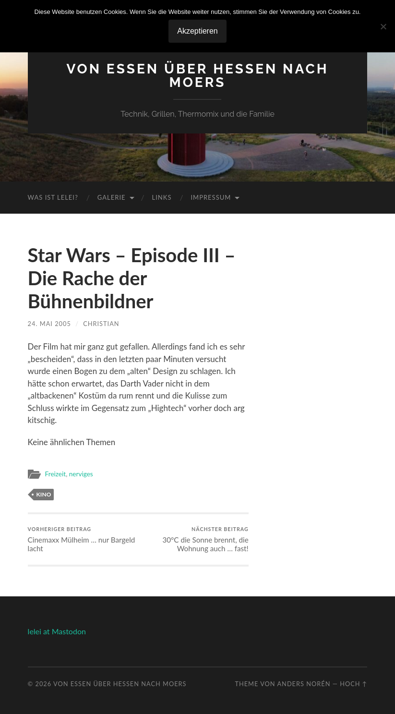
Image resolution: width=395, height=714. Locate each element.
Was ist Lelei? (53, 197)
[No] (383, 26)
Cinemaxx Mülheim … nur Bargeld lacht (82, 539)
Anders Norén (303, 684)
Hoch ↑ (353, 684)
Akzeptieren (197, 31)
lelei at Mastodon (57, 631)
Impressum (211, 197)
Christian (101, 323)
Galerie (111, 197)
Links (162, 197)
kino (43, 494)
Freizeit (55, 474)
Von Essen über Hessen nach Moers (197, 75)
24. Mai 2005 (49, 323)
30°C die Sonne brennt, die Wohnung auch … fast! (194, 539)
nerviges (81, 474)
